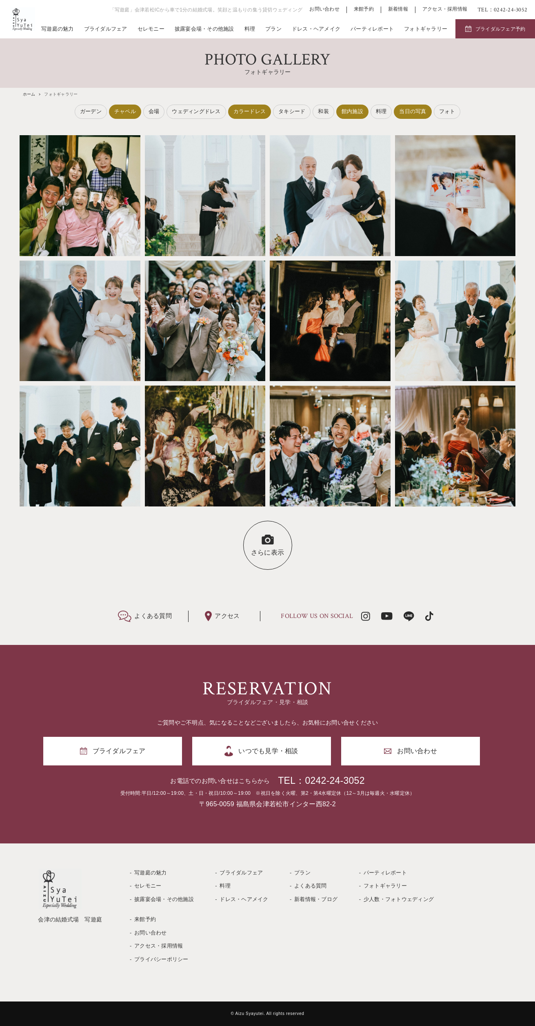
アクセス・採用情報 (444, 9)
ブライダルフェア (105, 29)
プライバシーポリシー (161, 959)
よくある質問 (310, 886)
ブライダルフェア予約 (500, 29)
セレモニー (151, 29)
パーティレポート (372, 29)
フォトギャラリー (425, 29)
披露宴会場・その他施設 (204, 29)
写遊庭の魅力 (57, 29)
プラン (273, 29)
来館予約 (364, 9)
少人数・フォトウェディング (399, 899)
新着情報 (398, 9)
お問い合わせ (324, 9)
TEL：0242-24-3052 (321, 780)
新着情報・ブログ (315, 899)
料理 (249, 29)
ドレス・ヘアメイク (316, 29)
